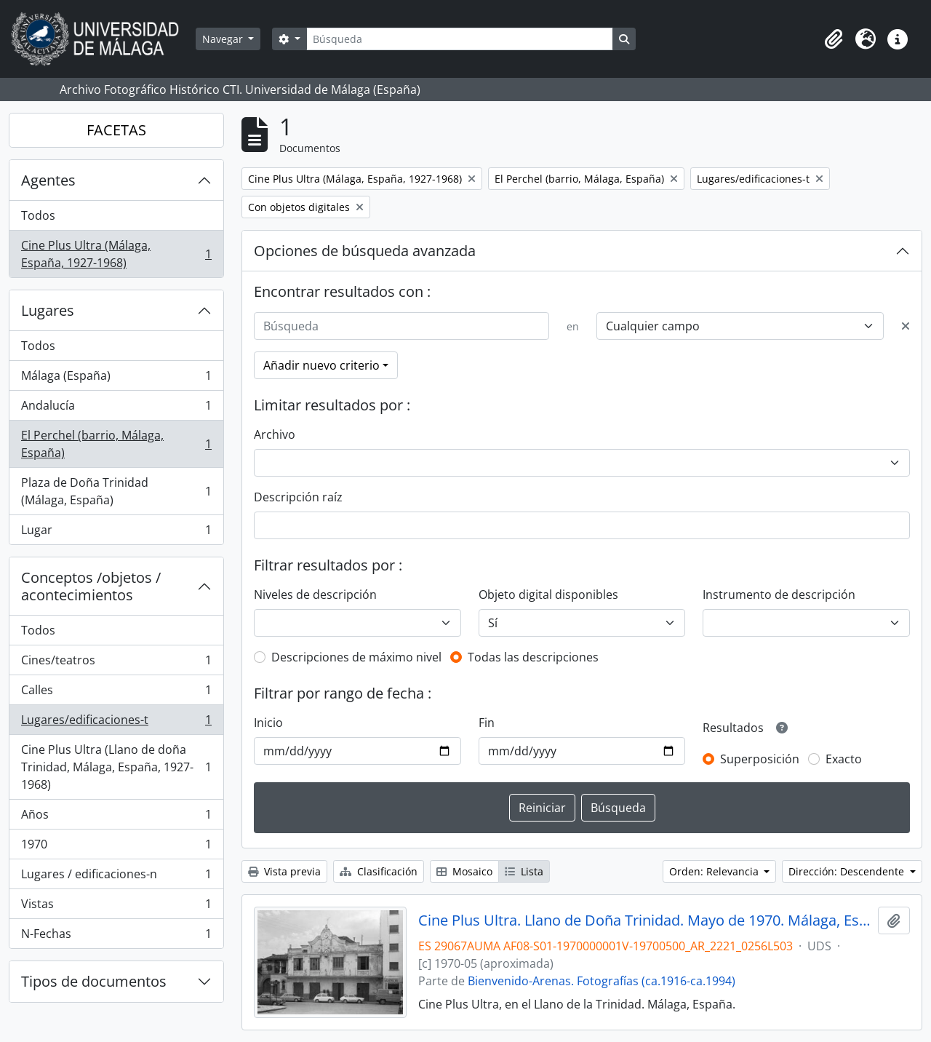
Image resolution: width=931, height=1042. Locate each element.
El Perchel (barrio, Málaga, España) (116, 444)
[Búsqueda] (459, 39)
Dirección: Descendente (847, 871)
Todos (38, 215)
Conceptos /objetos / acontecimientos (91, 586)
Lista (524, 871)
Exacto (844, 759)
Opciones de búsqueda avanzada (365, 250)
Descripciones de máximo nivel (356, 657)
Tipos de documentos (94, 981)
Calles (116, 693)
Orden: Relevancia (715, 871)
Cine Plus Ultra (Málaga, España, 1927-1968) (116, 254)
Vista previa (284, 871)
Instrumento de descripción (779, 594)
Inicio (268, 723)
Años (116, 818)
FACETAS (116, 130)
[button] (834, 39)
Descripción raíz (298, 497)
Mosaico (464, 871)
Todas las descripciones (533, 657)
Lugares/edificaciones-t (116, 723)
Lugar (116, 532)
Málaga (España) (116, 379)
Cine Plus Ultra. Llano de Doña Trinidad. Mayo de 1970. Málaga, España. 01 (645, 920)
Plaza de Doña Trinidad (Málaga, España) (116, 491)
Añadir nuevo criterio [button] (321, 365)
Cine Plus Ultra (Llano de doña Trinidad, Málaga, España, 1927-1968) (116, 766)
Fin (487, 723)
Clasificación (378, 871)
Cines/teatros (116, 663)
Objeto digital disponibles (548, 594)
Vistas (116, 907)
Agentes (48, 180)
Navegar (224, 39)
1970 (116, 847)
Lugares (47, 310)
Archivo (274, 434)
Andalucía (116, 409)
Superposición (759, 759)
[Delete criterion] (905, 326)
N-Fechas (116, 936)
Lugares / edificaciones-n (116, 877)
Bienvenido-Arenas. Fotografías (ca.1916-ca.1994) (601, 981)
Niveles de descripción (315, 594)
